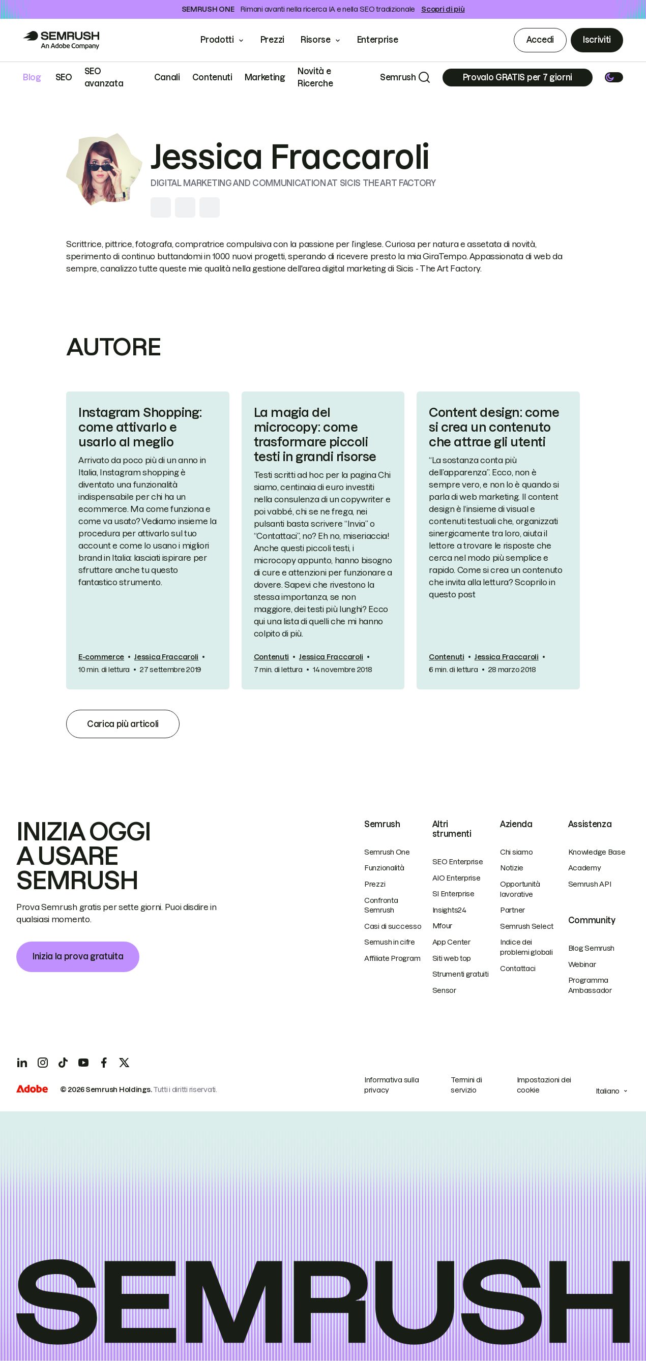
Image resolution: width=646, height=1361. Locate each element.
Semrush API (589, 884)
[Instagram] (43, 1062)
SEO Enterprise (457, 862)
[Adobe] (32, 1090)
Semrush (398, 77)
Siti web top (452, 958)
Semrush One (387, 852)
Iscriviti (597, 39)
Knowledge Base (597, 852)
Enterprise (385, 39)
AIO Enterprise (456, 878)
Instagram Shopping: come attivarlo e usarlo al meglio (140, 427)
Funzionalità (384, 868)
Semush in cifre (389, 942)
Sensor (444, 990)
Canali (167, 77)
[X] (124, 1062)
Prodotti (216, 39)
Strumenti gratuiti (460, 974)
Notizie (511, 868)
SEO (63, 77)
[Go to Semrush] (61, 40)
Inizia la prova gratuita (78, 956)
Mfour (442, 926)
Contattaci (518, 968)
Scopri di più (442, 9)
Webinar (582, 964)
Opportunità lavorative (520, 889)
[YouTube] (83, 1062)
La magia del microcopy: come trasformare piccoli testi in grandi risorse (315, 434)
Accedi (540, 39)
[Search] (424, 77)
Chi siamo (516, 852)
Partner (512, 910)
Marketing (265, 77)
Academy (584, 868)
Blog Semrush (591, 948)
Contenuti (212, 77)
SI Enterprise (453, 894)
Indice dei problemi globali (526, 947)
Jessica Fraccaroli (166, 657)
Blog (32, 77)
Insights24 (449, 910)
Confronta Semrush (381, 905)
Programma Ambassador (590, 985)
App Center (451, 942)
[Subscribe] (518, 77)
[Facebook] (104, 1062)
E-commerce (101, 657)
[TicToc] (63, 1062)
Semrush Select (526, 926)
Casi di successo (393, 926)
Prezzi (272, 39)
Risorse (316, 39)
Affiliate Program (392, 958)
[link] (147, 540)
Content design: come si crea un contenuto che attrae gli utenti (494, 427)
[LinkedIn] (22, 1062)
